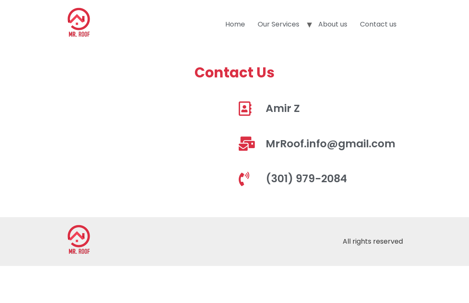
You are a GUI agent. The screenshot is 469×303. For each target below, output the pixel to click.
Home (235, 24)
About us (332, 24)
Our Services (278, 24)
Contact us (378, 24)
